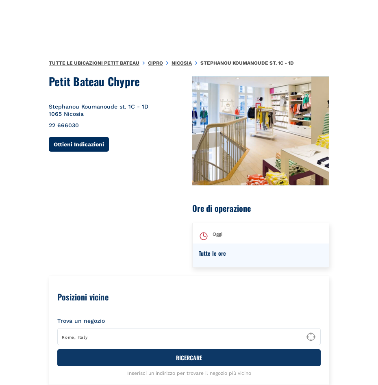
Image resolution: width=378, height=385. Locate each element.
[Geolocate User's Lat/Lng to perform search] (311, 337)
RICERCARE (189, 357)
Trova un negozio (81, 321)
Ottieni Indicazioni (81, 144)
